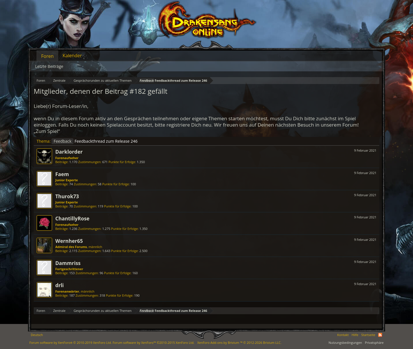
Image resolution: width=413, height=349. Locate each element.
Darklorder (69, 151)
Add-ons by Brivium (239, 342)
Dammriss (68, 263)
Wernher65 (69, 240)
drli (59, 285)
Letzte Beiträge (49, 66)
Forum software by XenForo (70, 342)
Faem (62, 174)
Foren (47, 56)
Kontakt (343, 335)
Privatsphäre (374, 342)
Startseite (368, 335)
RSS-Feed (380, 335)
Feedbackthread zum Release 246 (94, 141)
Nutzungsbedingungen (345, 342)
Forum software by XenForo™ (153, 342)
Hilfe (355, 335)
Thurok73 (67, 196)
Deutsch (37, 335)
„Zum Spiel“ (47, 131)
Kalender (72, 55)
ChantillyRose (72, 218)
